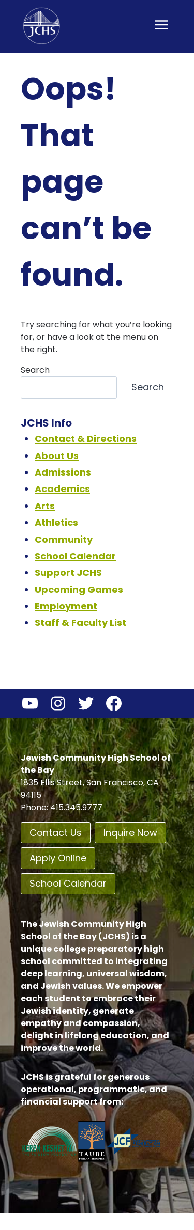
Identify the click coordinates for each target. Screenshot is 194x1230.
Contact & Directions (86, 438)
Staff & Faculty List (80, 622)
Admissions (63, 472)
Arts (45, 505)
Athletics (56, 522)
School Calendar (75, 555)
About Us (57, 455)
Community (64, 539)
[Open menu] (161, 24)
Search (35, 370)
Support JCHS (68, 572)
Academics (62, 488)
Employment (66, 606)
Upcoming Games (79, 589)
